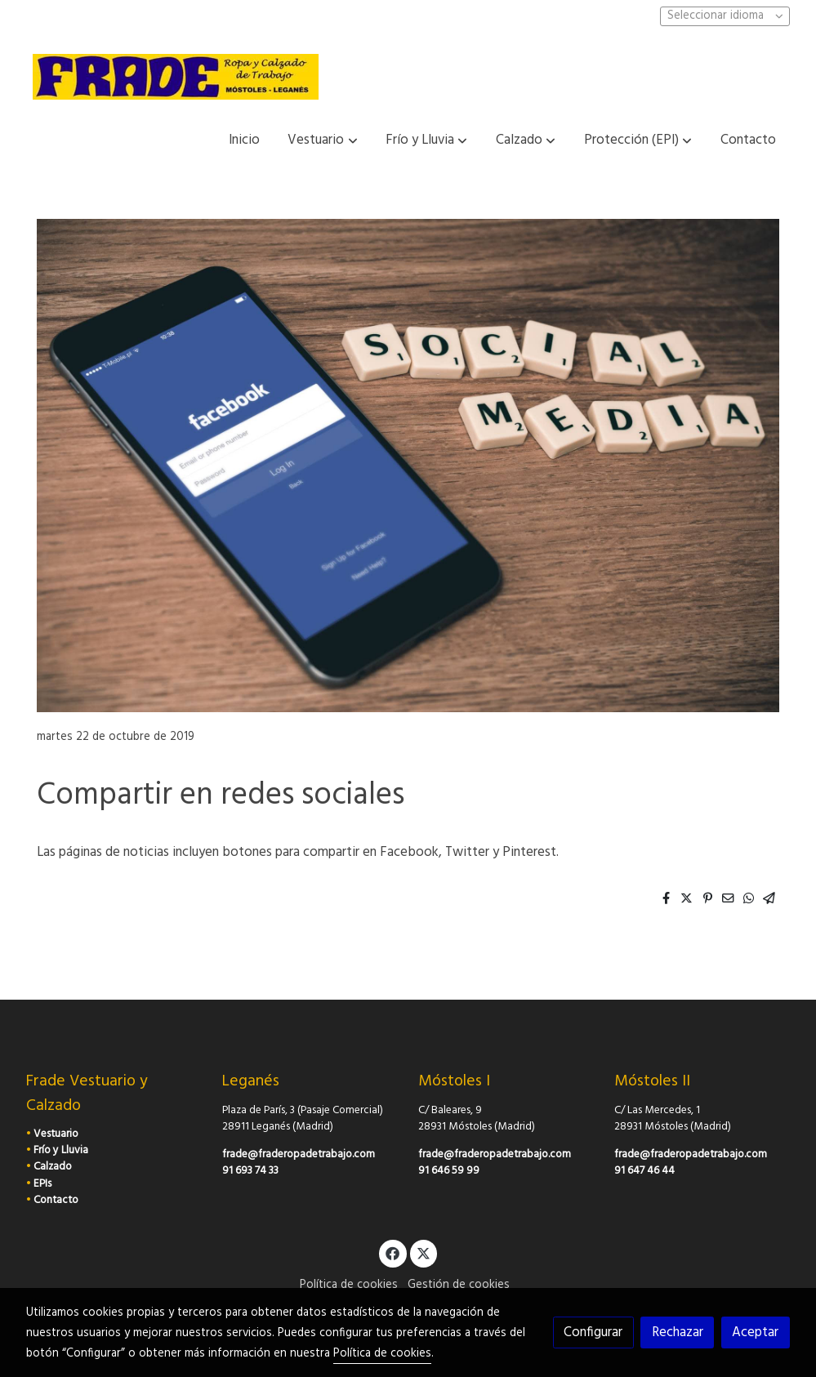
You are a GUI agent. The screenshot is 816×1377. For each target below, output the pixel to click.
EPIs (42, 1183)
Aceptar (755, 1332)
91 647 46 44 (644, 1170)
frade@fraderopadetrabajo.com (298, 1154)
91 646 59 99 (448, 1170)
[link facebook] (393, 1252)
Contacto (55, 1200)
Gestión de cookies (459, 1285)
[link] (176, 77)
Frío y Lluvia (60, 1150)
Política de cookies (349, 1285)
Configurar (593, 1332)
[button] (323, 140)
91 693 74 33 (250, 1170)
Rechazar (677, 1332)
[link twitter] (424, 1252)
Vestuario (55, 1134)
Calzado (52, 1166)
